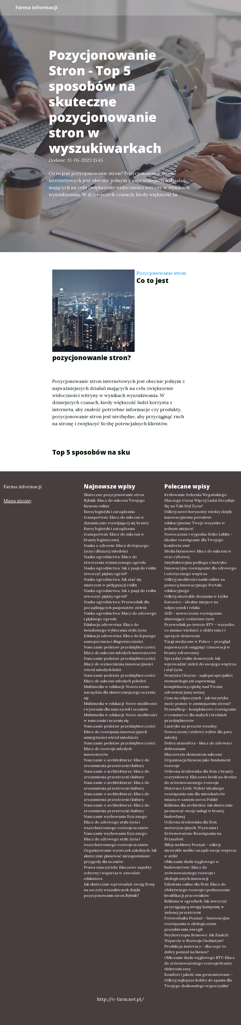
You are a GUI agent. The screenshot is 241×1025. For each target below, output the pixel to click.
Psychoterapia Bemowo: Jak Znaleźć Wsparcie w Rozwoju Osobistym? (196, 938)
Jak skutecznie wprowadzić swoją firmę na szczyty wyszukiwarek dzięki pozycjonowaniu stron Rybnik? (119, 890)
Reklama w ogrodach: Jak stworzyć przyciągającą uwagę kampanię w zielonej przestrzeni (195, 907)
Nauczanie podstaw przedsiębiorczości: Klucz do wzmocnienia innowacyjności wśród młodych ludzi (120, 664)
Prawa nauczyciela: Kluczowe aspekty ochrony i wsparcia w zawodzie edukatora (117, 873)
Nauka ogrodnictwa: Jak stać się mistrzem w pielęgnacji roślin (112, 582)
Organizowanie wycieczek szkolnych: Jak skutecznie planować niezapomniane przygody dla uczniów (120, 856)
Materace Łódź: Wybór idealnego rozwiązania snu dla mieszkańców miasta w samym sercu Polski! (194, 794)
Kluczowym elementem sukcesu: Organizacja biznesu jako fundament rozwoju (197, 760)
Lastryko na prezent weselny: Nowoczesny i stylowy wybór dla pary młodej (198, 732)
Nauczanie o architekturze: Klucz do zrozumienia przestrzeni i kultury (116, 763)
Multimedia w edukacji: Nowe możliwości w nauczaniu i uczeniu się (120, 717)
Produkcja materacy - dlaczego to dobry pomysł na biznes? (195, 949)
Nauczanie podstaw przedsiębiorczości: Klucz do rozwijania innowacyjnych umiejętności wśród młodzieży (120, 732)
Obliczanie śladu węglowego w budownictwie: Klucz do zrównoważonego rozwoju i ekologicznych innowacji (191, 870)
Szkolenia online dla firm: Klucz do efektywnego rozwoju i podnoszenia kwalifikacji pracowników (197, 890)
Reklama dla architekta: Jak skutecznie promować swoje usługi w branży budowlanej (198, 811)
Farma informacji (37, 7)
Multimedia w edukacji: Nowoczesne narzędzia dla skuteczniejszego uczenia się (119, 692)
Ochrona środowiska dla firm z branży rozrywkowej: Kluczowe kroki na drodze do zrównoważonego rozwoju (200, 777)
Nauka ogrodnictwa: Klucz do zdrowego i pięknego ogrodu (120, 616)
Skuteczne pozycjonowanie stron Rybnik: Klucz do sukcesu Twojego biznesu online (114, 500)
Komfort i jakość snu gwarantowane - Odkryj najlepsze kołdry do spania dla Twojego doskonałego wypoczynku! (198, 980)
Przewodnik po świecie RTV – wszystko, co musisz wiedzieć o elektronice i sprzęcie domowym (199, 630)
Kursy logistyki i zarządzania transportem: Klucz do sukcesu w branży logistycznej (114, 534)
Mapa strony (18, 501)
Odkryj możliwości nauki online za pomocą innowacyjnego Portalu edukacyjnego (194, 585)
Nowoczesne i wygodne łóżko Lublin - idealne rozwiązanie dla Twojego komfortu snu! (198, 540)
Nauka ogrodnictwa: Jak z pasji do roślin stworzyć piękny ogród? (120, 571)
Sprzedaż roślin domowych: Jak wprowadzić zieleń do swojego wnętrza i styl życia (200, 664)
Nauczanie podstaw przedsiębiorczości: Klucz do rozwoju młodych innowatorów (120, 749)
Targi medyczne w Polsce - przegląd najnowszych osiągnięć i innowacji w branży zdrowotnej (197, 647)
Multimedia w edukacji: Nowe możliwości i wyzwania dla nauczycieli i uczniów (120, 706)
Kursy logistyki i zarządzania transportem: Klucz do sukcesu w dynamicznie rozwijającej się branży (116, 517)
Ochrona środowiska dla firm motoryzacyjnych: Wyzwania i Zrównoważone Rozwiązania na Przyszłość (192, 830)
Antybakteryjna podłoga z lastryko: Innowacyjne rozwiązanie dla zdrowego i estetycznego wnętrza (200, 568)
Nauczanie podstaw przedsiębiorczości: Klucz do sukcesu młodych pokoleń (120, 678)
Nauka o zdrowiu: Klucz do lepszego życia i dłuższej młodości (116, 548)
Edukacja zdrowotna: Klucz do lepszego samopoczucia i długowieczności (120, 638)
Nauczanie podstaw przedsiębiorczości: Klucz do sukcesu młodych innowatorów (120, 650)
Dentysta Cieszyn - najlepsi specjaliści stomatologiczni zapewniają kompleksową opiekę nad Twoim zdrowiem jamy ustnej (198, 684)
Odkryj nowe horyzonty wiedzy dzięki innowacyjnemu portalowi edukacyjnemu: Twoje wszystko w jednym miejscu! (198, 520)
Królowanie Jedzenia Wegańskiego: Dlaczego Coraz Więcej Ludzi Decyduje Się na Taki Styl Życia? (199, 500)
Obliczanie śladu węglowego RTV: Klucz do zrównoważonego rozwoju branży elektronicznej (199, 963)
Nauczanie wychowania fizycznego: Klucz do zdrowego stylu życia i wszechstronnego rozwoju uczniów (116, 822)
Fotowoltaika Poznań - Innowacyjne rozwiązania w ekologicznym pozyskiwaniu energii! (197, 924)
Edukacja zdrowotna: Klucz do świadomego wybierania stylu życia (115, 627)
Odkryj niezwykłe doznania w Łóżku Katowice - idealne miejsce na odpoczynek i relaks (196, 602)
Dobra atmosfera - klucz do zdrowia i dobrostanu (198, 746)
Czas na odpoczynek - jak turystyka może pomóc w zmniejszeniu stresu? (197, 700)
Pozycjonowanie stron (161, 273)
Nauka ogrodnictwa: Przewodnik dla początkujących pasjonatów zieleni (116, 605)
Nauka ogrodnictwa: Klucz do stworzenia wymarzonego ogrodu (115, 559)
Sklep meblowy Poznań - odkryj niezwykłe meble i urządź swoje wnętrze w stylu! (200, 850)
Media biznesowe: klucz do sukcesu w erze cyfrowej (197, 554)
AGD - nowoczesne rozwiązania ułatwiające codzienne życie (193, 616)
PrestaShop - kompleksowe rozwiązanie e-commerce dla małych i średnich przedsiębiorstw (200, 715)
